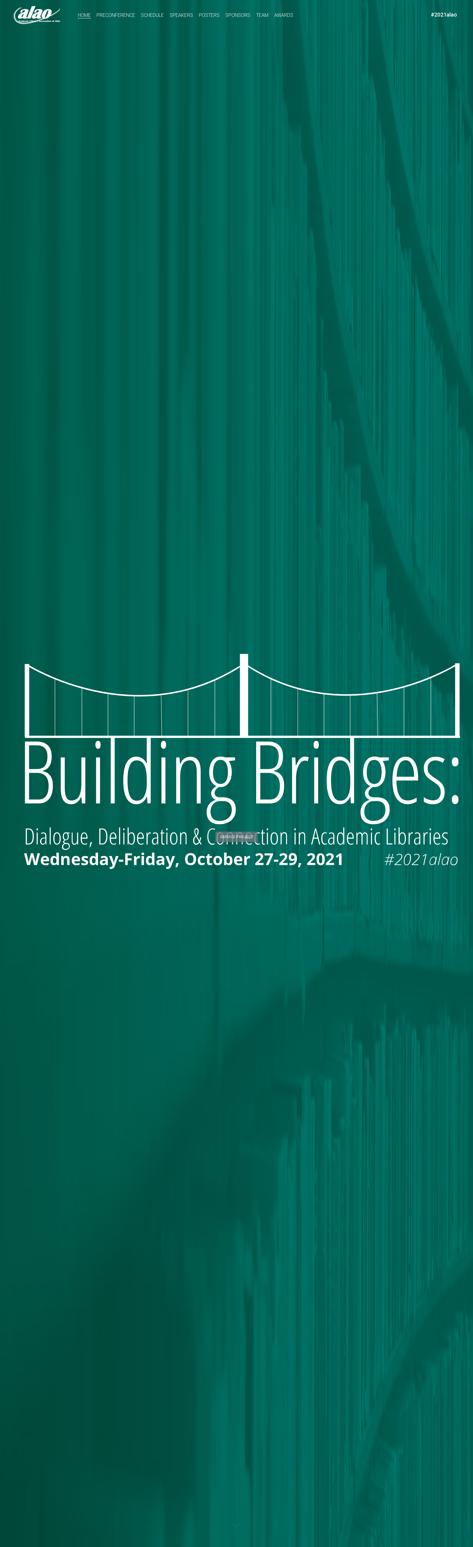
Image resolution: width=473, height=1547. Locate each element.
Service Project (236, 833)
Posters (209, 15)
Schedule (152, 15)
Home (84, 15)
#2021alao (444, 14)
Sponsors (237, 15)
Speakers (181, 15)
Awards (283, 15)
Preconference (116, 15)
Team (262, 15)
